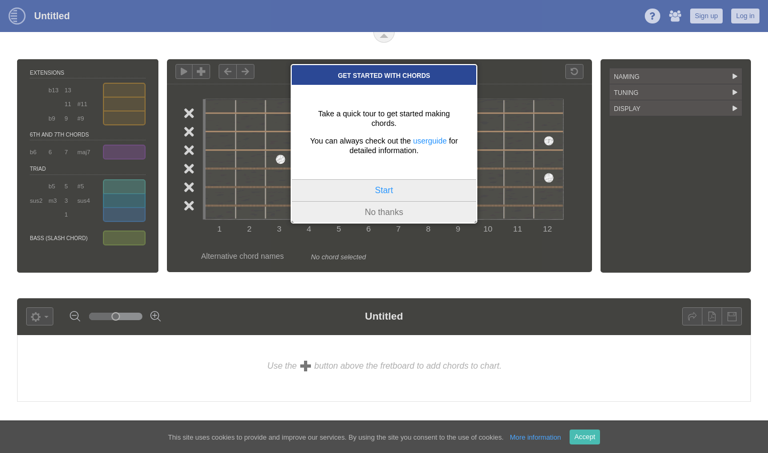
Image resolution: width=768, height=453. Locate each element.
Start (384, 190)
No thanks (384, 212)
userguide (430, 141)
